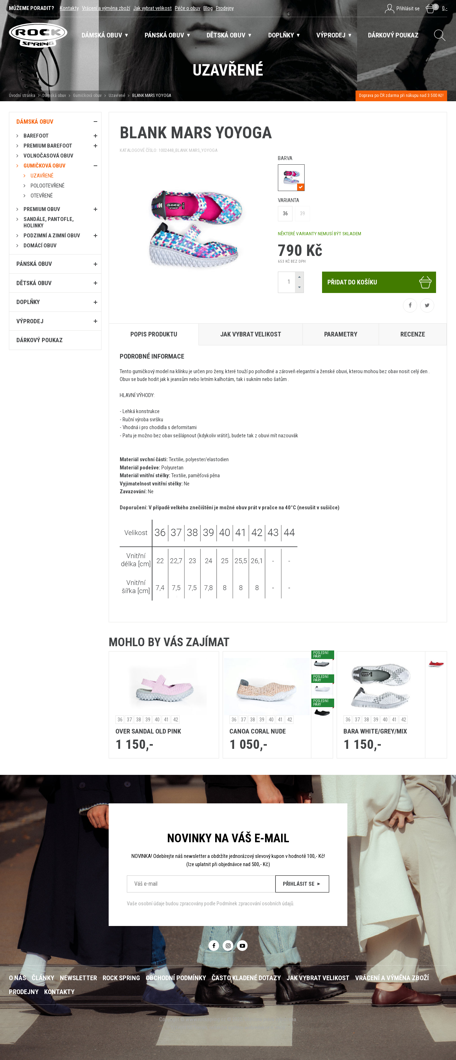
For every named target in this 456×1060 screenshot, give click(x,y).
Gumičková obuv (87, 95)
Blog (208, 8)
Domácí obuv (40, 245)
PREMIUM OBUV (42, 209)
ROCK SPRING (121, 978)
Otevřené (42, 195)
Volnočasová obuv (48, 156)
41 (166, 719)
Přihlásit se (302, 884)
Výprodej (29, 321)
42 (175, 719)
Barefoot (36, 136)
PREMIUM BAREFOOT (48, 146)
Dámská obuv (54, 95)
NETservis (197, 1027)
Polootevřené (47, 185)
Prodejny (225, 8)
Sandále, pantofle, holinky (49, 222)
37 (129, 719)
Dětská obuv (34, 283)
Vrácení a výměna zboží (106, 8)
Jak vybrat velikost (152, 8)
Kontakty (69, 8)
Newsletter (78, 978)
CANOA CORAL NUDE (257, 731)
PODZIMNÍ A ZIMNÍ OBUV (52, 235)
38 (138, 719)
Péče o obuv (187, 8)
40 (157, 719)
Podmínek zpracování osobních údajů (255, 903)
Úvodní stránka (22, 95)
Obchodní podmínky (176, 978)
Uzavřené (117, 95)
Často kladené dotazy (246, 978)
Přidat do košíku (379, 282)
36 (285, 213)
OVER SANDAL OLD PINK (148, 731)
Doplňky (28, 301)
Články (43, 978)
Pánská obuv (34, 263)
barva (285, 158)
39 (302, 213)
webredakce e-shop (264, 1027)
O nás (17, 978)
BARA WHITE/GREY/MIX (375, 731)
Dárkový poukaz (39, 340)
